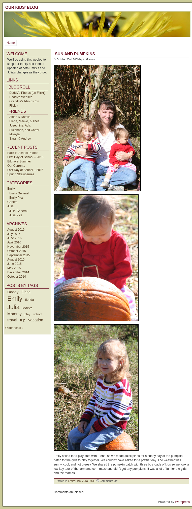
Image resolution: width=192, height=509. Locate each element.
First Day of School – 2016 (25, 157)
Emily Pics (16, 197)
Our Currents (16, 165)
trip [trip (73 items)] (22, 320)
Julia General (18, 211)
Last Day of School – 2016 (25, 170)
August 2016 (15, 229)
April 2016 (14, 242)
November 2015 (18, 246)
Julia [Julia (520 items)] (13, 307)
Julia (10, 206)
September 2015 (18, 255)
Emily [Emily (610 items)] (14, 298)
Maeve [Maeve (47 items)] (27, 308)
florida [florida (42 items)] (29, 300)
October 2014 (16, 276)
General (12, 202)
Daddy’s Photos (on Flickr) (27, 93)
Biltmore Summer (19, 161)
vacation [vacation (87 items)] (35, 320)
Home (11, 43)
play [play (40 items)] (27, 314)
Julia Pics (15, 215)
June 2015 (14, 264)
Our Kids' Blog (21, 7)
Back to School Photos (22, 153)
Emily (11, 188)
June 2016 (14, 238)
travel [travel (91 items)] (12, 320)
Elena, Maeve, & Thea (24, 121)
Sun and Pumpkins (75, 54)
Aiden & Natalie (19, 117)
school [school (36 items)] (37, 314)
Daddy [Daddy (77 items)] (12, 292)
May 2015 (14, 268)
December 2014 (18, 272)
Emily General (18, 193)
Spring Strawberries (20, 174)
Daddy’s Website (20, 97)
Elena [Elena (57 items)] (25, 292)
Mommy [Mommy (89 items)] (14, 314)
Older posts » (14, 328)
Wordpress (182, 502)
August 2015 (15, 259)
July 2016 (13, 234)
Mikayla (14, 134)
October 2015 (16, 251)
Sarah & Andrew (20, 138)
